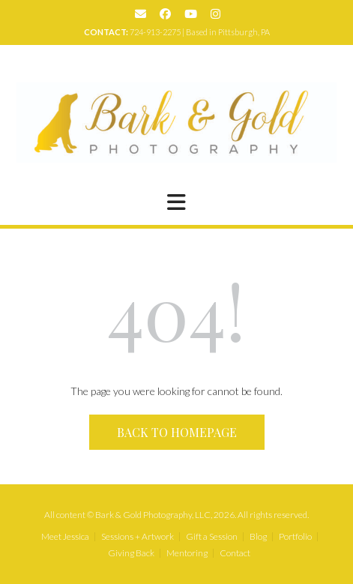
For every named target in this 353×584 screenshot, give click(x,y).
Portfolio (295, 536)
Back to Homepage (177, 432)
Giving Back (131, 553)
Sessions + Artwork (137, 536)
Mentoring (187, 553)
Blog (258, 536)
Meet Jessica (65, 536)
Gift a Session (212, 536)
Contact (235, 553)
